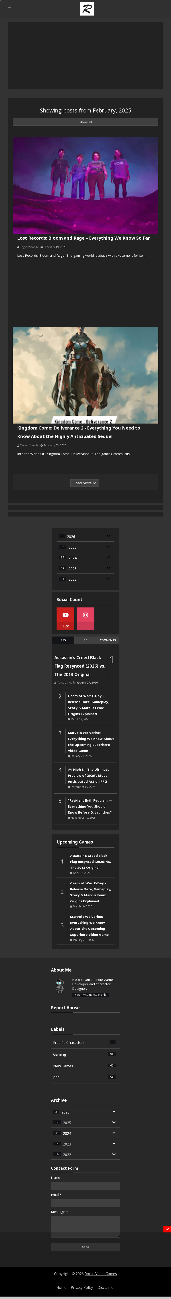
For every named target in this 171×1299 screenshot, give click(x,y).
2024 (73, 557)
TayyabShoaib (29, 246)
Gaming (84, 1053)
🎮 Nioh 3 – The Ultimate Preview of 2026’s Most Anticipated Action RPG (88, 774)
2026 (71, 535)
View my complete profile (90, 994)
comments (108, 639)
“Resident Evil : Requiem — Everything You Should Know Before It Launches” (90, 805)
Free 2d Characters (84, 1041)
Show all (85, 122)
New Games (84, 1065)
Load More (84, 482)
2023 (73, 567)
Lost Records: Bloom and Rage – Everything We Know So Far (83, 237)
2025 (73, 546)
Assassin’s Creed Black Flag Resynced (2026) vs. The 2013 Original (79, 665)
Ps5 (63, 639)
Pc (85, 639)
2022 (73, 578)
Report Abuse (65, 1006)
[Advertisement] (85, 1266)
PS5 (84, 1076)
